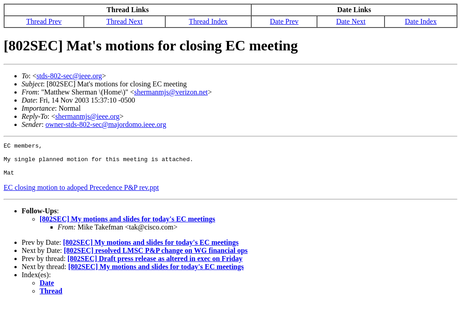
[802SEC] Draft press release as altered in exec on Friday (155, 265)
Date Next (351, 21)
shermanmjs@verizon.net (171, 92)
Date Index (421, 21)
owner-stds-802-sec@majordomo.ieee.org (105, 124)
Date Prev (284, 21)
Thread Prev (44, 21)
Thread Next (124, 21)
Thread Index (208, 21)
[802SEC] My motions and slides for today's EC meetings (127, 226)
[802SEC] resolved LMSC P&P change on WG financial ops (156, 257)
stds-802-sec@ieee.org (69, 76)
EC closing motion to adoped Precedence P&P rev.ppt (81, 194)
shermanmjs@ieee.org (87, 116)
